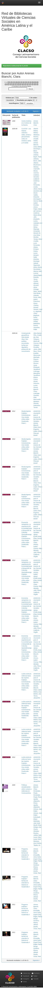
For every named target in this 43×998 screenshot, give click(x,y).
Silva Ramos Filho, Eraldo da (37, 335)
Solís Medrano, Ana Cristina (37, 841)
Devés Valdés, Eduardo (36, 195)
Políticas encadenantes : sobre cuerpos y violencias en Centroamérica (27, 789)
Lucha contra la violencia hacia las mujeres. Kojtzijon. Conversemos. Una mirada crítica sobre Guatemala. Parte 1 (26, 682)
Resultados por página (24, 100)
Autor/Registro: (14, 103)
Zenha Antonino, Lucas (36, 383)
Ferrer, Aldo (37, 297)
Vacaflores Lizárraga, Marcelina (37, 371)
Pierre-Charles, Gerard (36, 305)
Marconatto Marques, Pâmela (37, 401)
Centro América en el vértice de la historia (26, 123)
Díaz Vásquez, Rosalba (38, 345)
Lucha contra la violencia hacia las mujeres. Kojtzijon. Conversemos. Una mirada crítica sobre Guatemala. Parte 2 (26, 709)
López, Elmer (38, 431)
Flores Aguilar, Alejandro (38, 799)
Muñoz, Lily (37, 694)
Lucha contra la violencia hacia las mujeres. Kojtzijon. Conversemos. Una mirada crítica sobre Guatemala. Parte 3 (26, 737)
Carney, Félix (38, 548)
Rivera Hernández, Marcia (38, 269)
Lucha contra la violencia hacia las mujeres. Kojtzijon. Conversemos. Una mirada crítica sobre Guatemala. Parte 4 (26, 765)
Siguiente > (36, 111)
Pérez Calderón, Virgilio (37, 554)
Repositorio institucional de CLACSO (15, 66)
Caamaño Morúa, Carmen (37, 171)
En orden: (34, 97)
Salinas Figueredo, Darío (37, 265)
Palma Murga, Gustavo (38, 863)
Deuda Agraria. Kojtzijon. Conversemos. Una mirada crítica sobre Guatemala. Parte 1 (26, 417)
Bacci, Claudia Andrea (36, 153)
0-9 (9, 82)
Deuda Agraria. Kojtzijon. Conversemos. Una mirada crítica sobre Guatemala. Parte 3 (26, 473)
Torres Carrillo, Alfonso (36, 281)
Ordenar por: (10, 97)
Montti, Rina (37, 825)
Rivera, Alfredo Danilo (36, 869)
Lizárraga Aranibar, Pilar (36, 395)
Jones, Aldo (37, 349)
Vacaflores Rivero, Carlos (37, 377)
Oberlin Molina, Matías (36, 131)
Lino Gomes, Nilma (38, 225)
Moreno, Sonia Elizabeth (36, 365)
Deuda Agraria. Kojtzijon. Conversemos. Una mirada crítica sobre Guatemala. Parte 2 (26, 445)
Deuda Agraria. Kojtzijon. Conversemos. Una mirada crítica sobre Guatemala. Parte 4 (26, 500)
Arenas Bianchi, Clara (36, 123)
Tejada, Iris (37, 845)
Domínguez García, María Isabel (38, 201)
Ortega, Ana (37, 827)
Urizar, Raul (37, 873)
